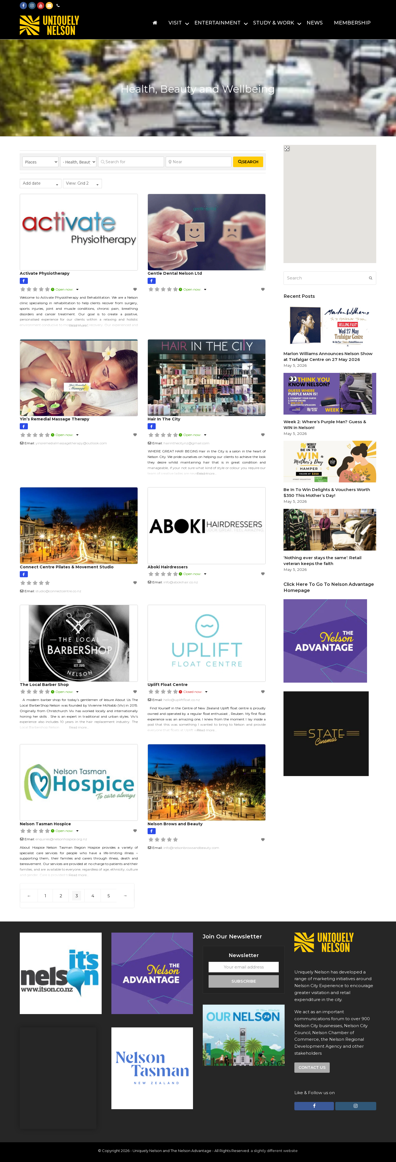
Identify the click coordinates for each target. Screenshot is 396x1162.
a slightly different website (274, 1150)
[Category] (78, 162)
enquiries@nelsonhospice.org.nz (61, 839)
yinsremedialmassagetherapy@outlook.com (71, 443)
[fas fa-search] (248, 162)
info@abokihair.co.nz (180, 582)
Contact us (312, 1067)
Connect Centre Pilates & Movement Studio (67, 566)
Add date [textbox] (32, 183)
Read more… (79, 325)
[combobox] (41, 183)
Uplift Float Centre (168, 684)
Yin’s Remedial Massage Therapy (54, 419)
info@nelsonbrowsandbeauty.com (191, 848)
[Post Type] (40, 162)
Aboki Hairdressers (168, 566)
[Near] (199, 162)
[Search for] (131, 162)
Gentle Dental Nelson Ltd (175, 273)
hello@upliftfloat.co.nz (181, 700)
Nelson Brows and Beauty (175, 823)
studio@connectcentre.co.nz (58, 591)
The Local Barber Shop (44, 684)
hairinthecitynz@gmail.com (186, 443)
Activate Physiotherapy (44, 273)
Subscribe (243, 981)
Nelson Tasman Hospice (45, 823)
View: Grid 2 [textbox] (77, 183)
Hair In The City (164, 419)
